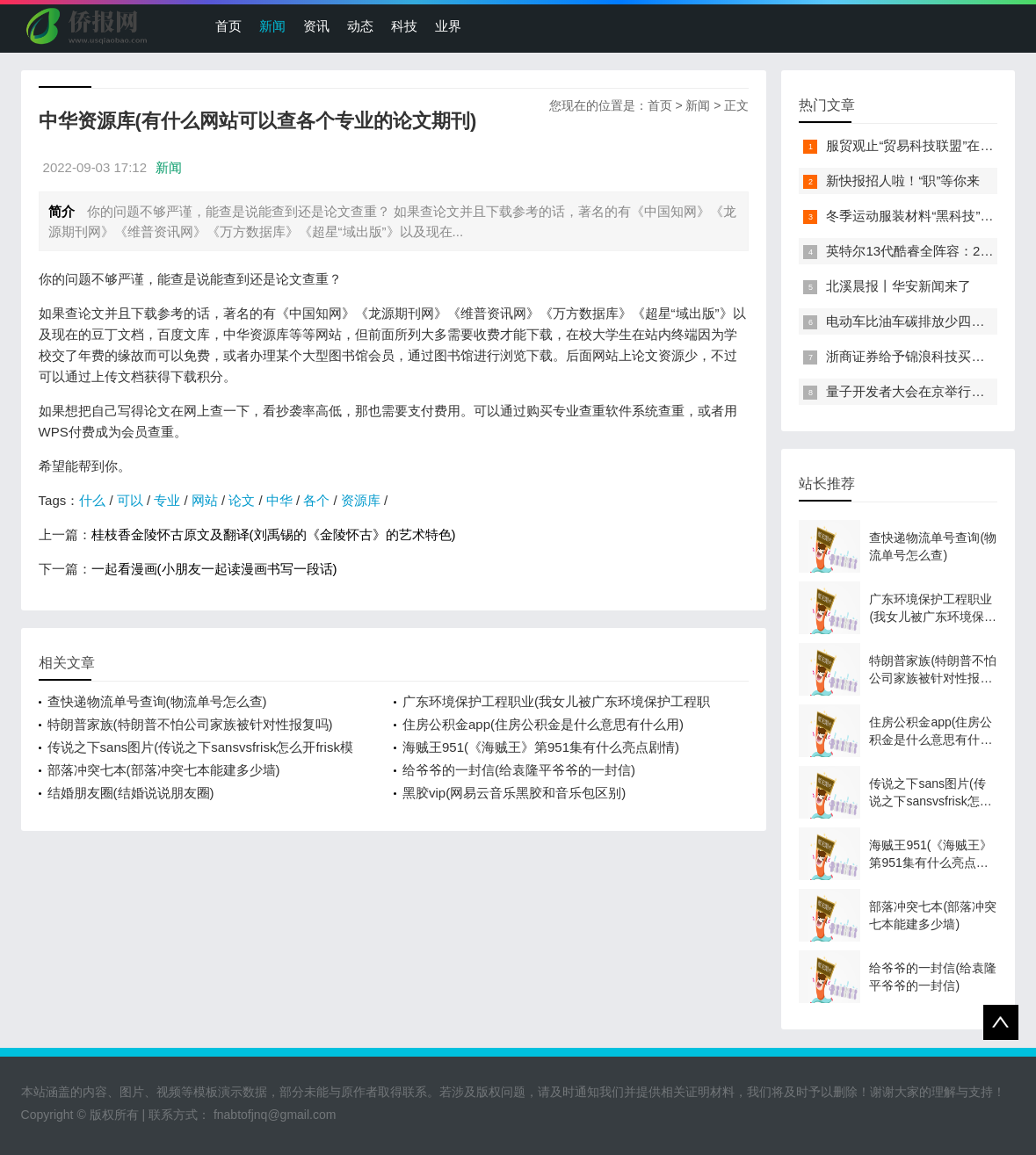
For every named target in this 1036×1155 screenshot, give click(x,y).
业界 (448, 25)
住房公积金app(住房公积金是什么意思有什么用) (543, 724)
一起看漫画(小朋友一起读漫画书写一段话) (214, 568)
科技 (404, 25)
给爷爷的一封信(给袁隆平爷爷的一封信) (518, 769)
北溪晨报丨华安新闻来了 (898, 285)
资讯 (316, 25)
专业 (167, 500)
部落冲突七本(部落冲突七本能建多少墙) (163, 769)
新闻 (272, 25)
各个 (316, 500)
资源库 (360, 500)
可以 (130, 500)
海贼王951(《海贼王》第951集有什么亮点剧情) (540, 747)
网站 (205, 500)
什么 (92, 500)
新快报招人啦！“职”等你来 (903, 180)
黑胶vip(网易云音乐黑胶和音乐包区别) (514, 792)
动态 (360, 25)
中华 (279, 500)
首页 (228, 25)
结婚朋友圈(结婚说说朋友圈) (130, 792)
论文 (241, 500)
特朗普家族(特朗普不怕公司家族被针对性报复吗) (190, 724)
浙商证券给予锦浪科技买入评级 (918, 356)
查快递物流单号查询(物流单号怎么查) (157, 701)
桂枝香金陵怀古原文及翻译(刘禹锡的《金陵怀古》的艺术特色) (273, 534)
